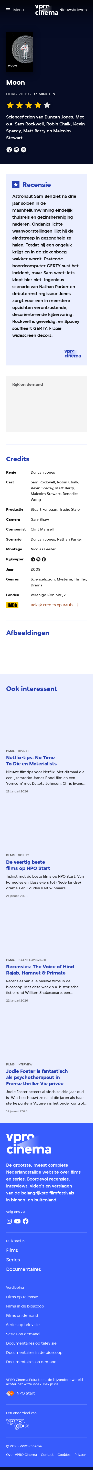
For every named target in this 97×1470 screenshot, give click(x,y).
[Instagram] (9, 1221)
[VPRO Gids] (17, 1424)
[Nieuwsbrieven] (73, 9)
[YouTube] (17, 1221)
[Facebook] (26, 1221)
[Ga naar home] (46, 10)
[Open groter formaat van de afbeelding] (19, 650)
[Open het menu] (15, 9)
